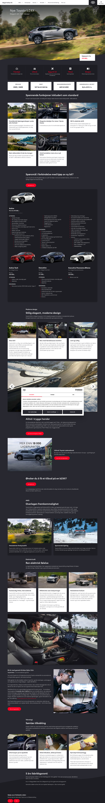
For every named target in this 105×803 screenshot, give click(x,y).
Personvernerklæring (53, 2)
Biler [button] (20, 2)
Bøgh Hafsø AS (7, 2)
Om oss (63, 2)
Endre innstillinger (52, 412)
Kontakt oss (31, 186)
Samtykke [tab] (31, 394)
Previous (12, 387)
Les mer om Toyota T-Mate (35, 434)
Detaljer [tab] (52, 394)
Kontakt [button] (42, 2)
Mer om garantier (14, 710)
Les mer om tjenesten (62, 459)
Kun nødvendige (32, 412)
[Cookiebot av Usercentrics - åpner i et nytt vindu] (76, 390)
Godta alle (72, 412)
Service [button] (35, 2)
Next (93, 387)
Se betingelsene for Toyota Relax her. (26, 699)
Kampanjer (27, 2)
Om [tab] (73, 394)
